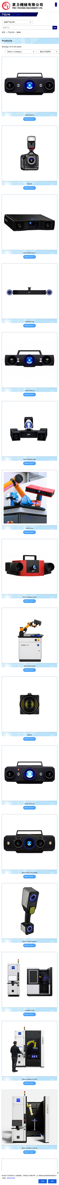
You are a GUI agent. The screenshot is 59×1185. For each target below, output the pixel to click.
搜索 (54, 28)
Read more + (29, 119)
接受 (52, 1181)
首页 (3, 32)
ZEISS (19, 32)
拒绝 (42, 1181)
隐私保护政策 (11, 1178)
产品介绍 (11, 32)
